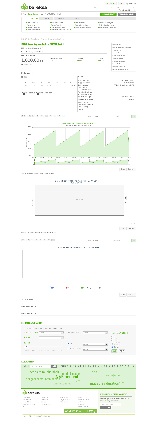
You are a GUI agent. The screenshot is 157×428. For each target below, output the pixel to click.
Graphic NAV (117, 50)
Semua (116, 347)
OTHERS (76, 19)
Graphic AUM (117, 53)
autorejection (113, 375)
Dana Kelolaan (80, 23)
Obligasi (43, 402)
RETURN (27, 343)
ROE (94, 373)
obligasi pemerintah (63, 384)
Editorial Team (27, 402)
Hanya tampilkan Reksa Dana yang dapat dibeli (44, 328)
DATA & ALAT (33, 14)
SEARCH (26, 366)
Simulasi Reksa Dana (58, 27)
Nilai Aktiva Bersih (57, 23)
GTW (78, 381)
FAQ (24, 406)
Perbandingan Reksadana (121, 69)
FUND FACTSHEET (44, 93)
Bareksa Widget (83, 406)
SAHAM (46, 19)
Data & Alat (25, 39)
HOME (23, 14)
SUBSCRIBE (106, 407)
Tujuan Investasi (118, 58)
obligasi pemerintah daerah (43, 379)
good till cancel (70, 373)
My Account (131, 3)
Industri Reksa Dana (33, 27)
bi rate (121, 382)
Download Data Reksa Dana (60, 29)
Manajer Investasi (73, 333)
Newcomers (31, 25)
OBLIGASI (61, 19)
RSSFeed (81, 404)
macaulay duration (104, 383)
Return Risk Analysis (106, 23)
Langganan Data (65, 400)
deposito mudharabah (44, 372)
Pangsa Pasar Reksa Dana (107, 27)
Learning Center (46, 404)
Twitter (80, 402)
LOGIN (121, 3)
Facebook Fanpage (84, 400)
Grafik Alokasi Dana (119, 55)
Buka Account (64, 402)
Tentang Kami (27, 397)
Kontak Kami (27, 400)
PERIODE (27, 338)
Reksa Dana (35, 39)
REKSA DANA (30, 19)
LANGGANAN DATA (108, 14)
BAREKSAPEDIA (27, 362)
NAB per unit (67, 377)
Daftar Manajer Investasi (83, 27)
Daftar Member (64, 397)
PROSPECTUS (28, 93)
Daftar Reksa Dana (33, 23)
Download (131, 169)
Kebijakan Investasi (119, 61)
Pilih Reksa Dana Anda (106, 25)
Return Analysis (56, 25)
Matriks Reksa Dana (81, 25)
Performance (117, 44)
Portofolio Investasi (119, 64)
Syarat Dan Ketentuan (29, 404)
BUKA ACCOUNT (110, 3)
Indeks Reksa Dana (33, 29)
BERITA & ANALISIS (48, 14)
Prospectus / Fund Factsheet (122, 47)
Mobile (80, 397)
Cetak (123, 169)
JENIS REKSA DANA (31, 333)
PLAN (59, 14)
